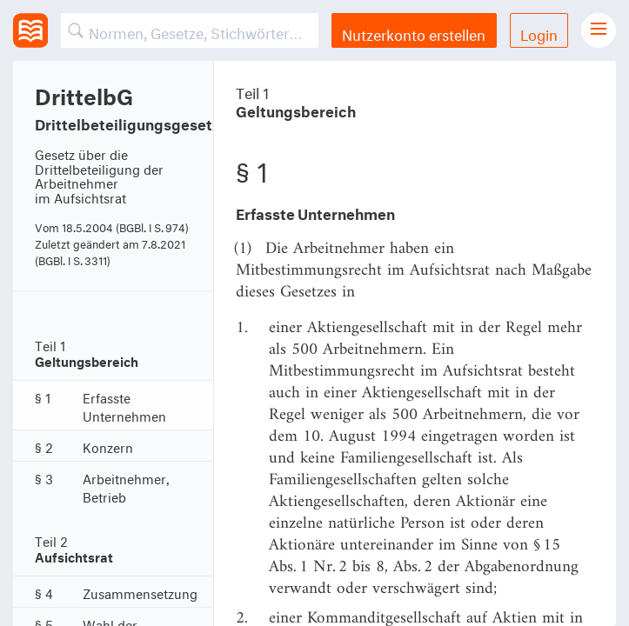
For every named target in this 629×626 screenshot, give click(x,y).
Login (539, 32)
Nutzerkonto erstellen (413, 32)
